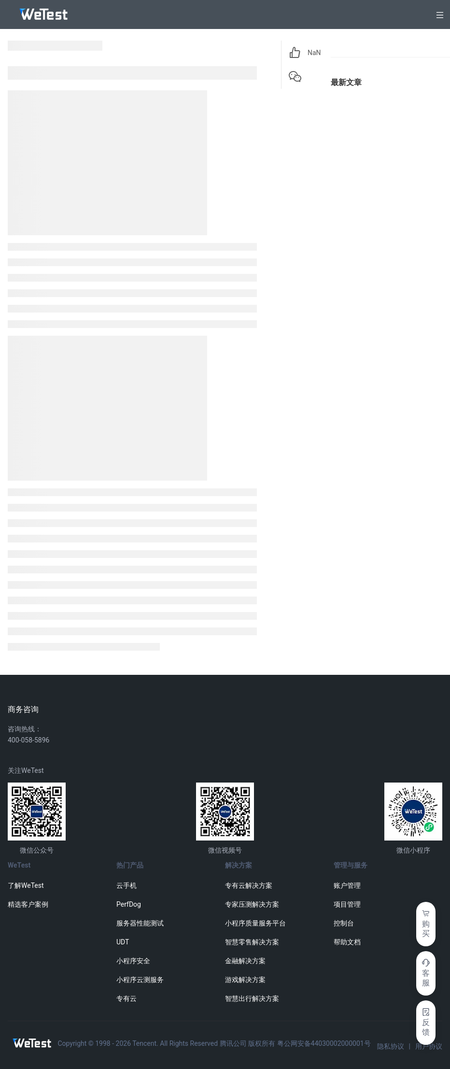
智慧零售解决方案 (252, 942)
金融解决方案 (245, 961)
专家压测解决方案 (252, 904)
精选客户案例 (28, 904)
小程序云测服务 (140, 979)
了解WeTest (26, 885)
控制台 (344, 923)
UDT (122, 942)
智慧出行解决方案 (252, 998)
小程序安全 (133, 961)
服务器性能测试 (140, 923)
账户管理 (347, 885)
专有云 (126, 998)
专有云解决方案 (248, 885)
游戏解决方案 (245, 979)
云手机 (126, 885)
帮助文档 (347, 942)
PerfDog (128, 904)
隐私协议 (390, 1046)
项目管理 (347, 904)
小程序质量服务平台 (255, 923)
